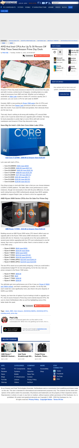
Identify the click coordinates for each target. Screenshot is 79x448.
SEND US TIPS (32, 3)
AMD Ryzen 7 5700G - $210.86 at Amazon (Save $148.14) (25, 229)
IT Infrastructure (19, 377)
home (3, 43)
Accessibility (44, 369)
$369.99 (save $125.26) (24, 172)
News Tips (30, 374)
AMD (11, 311)
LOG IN (21, 3)
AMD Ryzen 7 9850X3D (53, 40)
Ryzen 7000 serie (29, 103)
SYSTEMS (20, 7)
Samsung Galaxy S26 (14, 40)
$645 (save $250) (23, 166)
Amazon (20, 311)
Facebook (60, 374)
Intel (15, 311)
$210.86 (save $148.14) (28, 259)
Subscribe (4, 11)
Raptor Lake (19, 105)
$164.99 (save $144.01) (24, 257)
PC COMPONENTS (9, 7)
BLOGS (64, 7)
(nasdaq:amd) (5, 313)
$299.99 (18, 280)
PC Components (19, 369)
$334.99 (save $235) (22, 250)
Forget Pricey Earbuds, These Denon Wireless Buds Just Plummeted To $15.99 (41, 355)
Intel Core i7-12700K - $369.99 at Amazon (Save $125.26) (25, 157)
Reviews (4, 371)
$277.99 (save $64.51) (23, 175)
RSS (58, 379)
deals (7, 311)
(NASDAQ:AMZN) (30, 311)
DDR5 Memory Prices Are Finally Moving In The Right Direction (74, 68)
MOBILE (27, 7)
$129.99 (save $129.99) (28, 262)
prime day (14, 313)
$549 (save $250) (21, 248)
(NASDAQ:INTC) (42, 311)
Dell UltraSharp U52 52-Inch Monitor (69, 40)
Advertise (30, 371)
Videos (16, 382)
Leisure (16, 379)
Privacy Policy (32, 379)
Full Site (4, 379)
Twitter (59, 371)
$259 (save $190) (21, 253)
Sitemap (4, 382)
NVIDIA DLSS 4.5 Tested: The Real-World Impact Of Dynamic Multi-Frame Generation (74, 59)
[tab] (54, 52)
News (11, 43)
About (29, 369)
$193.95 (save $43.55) (22, 179)
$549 (16, 276)
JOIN (25, 3)
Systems (17, 371)
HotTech (30, 382)
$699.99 (18, 274)
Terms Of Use (58, 399)
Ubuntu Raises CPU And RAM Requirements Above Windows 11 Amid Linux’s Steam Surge (60, 67)
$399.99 (18, 278)
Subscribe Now (64, 94)
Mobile (16, 374)
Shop (70, 7)
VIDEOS (57, 7)
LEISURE (50, 7)
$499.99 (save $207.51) (24, 168)
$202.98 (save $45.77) (22, 177)
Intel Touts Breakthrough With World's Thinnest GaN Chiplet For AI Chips (25, 355)
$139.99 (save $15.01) (22, 181)
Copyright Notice (46, 399)
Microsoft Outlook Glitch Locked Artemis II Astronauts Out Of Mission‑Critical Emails (61, 59)
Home (3, 369)
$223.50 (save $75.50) (23, 255)
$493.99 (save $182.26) (25, 170)
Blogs (3, 377)
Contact (29, 377)
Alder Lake (13, 96)
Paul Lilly (14, 318)
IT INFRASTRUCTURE (39, 7)
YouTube (59, 376)
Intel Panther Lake (41, 40)
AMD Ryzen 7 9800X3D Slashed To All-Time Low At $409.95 (8, 355)
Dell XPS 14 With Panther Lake (28, 40)
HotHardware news (42, 329)
